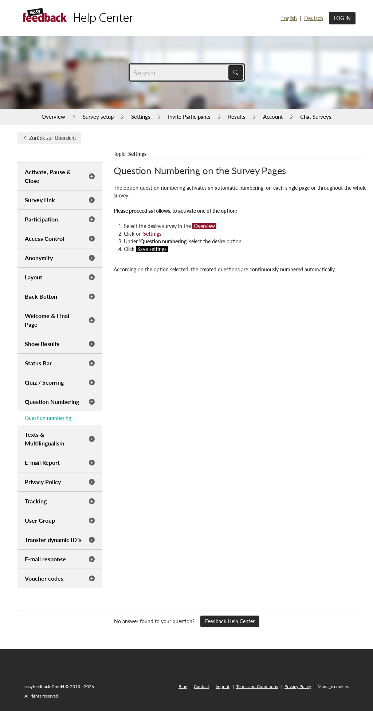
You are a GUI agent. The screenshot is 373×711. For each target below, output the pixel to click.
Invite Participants (189, 116)
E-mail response (45, 558)
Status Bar (38, 363)
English (289, 18)
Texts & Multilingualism (44, 439)
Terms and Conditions (257, 686)
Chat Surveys (315, 116)
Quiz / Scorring (44, 382)
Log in (342, 18)
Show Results (42, 343)
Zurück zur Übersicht (49, 138)
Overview (53, 116)
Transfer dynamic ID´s (53, 539)
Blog (182, 686)
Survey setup (98, 116)
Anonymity (39, 257)
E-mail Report (42, 462)
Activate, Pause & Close (48, 176)
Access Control (44, 238)
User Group (40, 520)
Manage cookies (333, 686)
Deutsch (313, 18)
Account (273, 116)
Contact (201, 686)
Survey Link (40, 199)
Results (237, 116)
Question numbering (48, 418)
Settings (140, 116)
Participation (41, 219)
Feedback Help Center (230, 621)
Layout (33, 277)
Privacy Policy (43, 481)
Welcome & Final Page (47, 320)
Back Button (41, 296)
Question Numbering (52, 401)
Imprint (222, 686)
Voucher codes (44, 578)
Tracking (36, 501)
